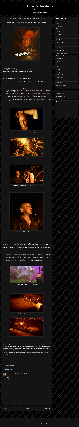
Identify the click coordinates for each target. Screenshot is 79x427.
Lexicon (58, 64)
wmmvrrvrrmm (10, 373)
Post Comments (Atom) (30, 413)
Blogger (48, 423)
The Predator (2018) (61, 55)
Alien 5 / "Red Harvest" (61, 53)
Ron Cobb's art (59, 69)
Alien (57, 23)
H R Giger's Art (59, 77)
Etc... (57, 90)
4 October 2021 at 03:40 (21, 373)
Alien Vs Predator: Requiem (62, 45)
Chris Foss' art (59, 74)
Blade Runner (59, 26)
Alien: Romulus (59, 58)
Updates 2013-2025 (60, 93)
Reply (8, 379)
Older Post (48, 408)
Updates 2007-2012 (60, 96)
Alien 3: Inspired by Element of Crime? (14, 357)
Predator (58, 31)
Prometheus (59, 47)
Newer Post (6, 408)
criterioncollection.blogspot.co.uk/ (13, 91)
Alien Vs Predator (60, 42)
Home (27, 408)
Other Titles (59, 82)
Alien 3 (58, 37)
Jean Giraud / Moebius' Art (62, 80)
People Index (59, 66)
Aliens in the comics (61, 85)
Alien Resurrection (60, 39)
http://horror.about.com (39, 99)
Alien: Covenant (60, 50)
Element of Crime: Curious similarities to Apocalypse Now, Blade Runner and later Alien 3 (26, 22)
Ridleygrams (59, 72)
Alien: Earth (59, 61)
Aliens (57, 29)
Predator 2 (58, 34)
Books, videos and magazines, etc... (64, 88)
